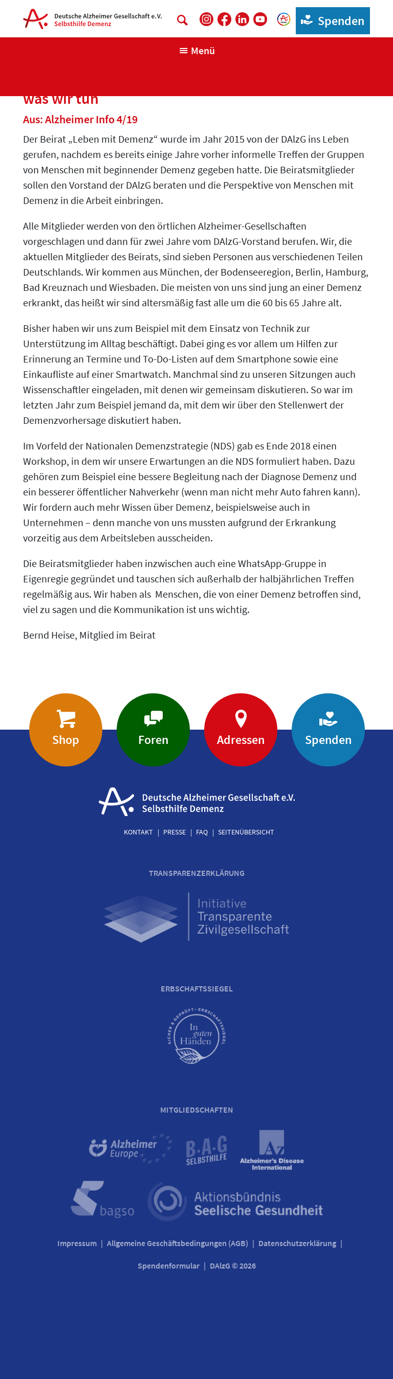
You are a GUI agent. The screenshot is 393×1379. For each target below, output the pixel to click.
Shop (65, 740)
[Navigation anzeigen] (196, 50)
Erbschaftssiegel (197, 988)
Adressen (241, 740)
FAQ (202, 832)
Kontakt (138, 832)
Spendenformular (169, 1265)
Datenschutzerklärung (297, 1243)
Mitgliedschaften (196, 1109)
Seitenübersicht (246, 832)
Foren (153, 740)
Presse (174, 832)
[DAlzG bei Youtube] (260, 19)
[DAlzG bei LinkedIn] (242, 19)
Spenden (330, 20)
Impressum (77, 1243)
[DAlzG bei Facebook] (224, 19)
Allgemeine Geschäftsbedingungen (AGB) (177, 1243)
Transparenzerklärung (197, 873)
